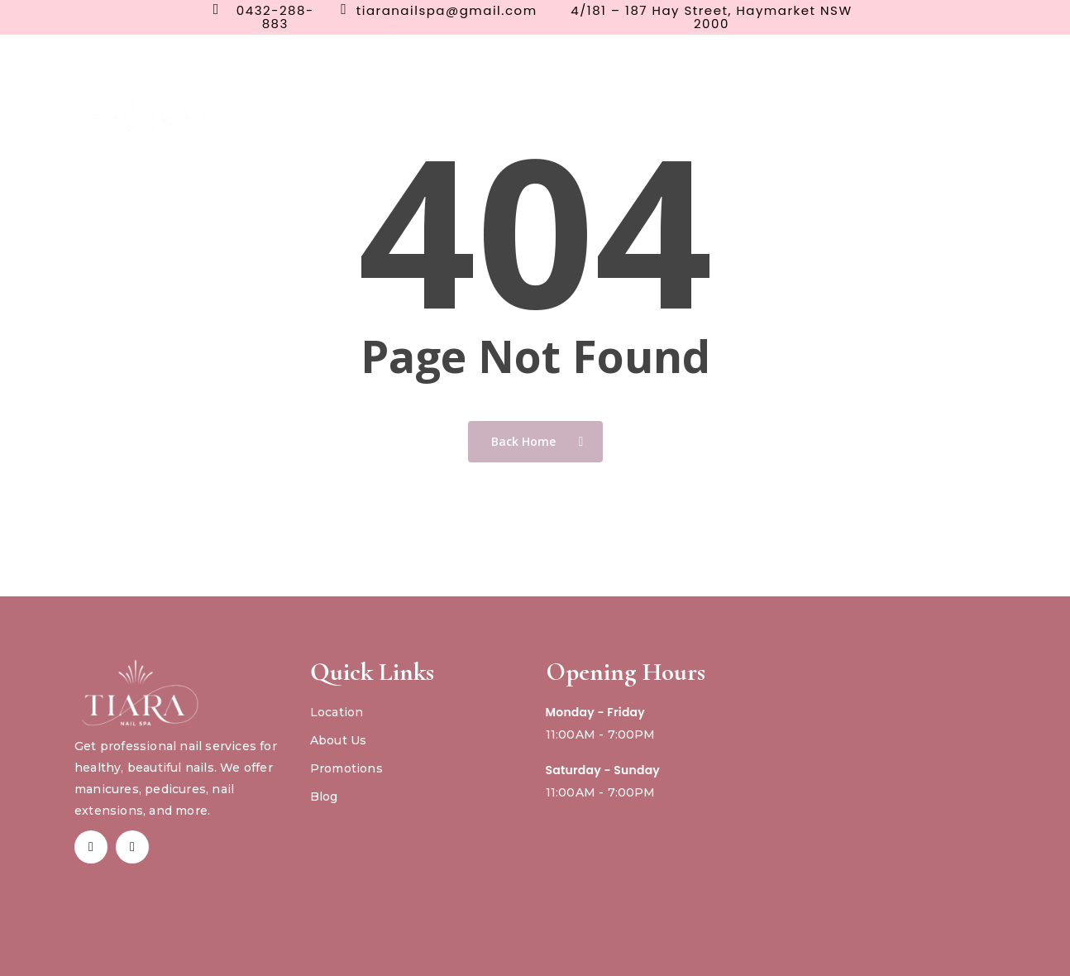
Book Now (864, 95)
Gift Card (954, 95)
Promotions (346, 768)
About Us (338, 740)
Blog (324, 796)
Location (337, 712)
